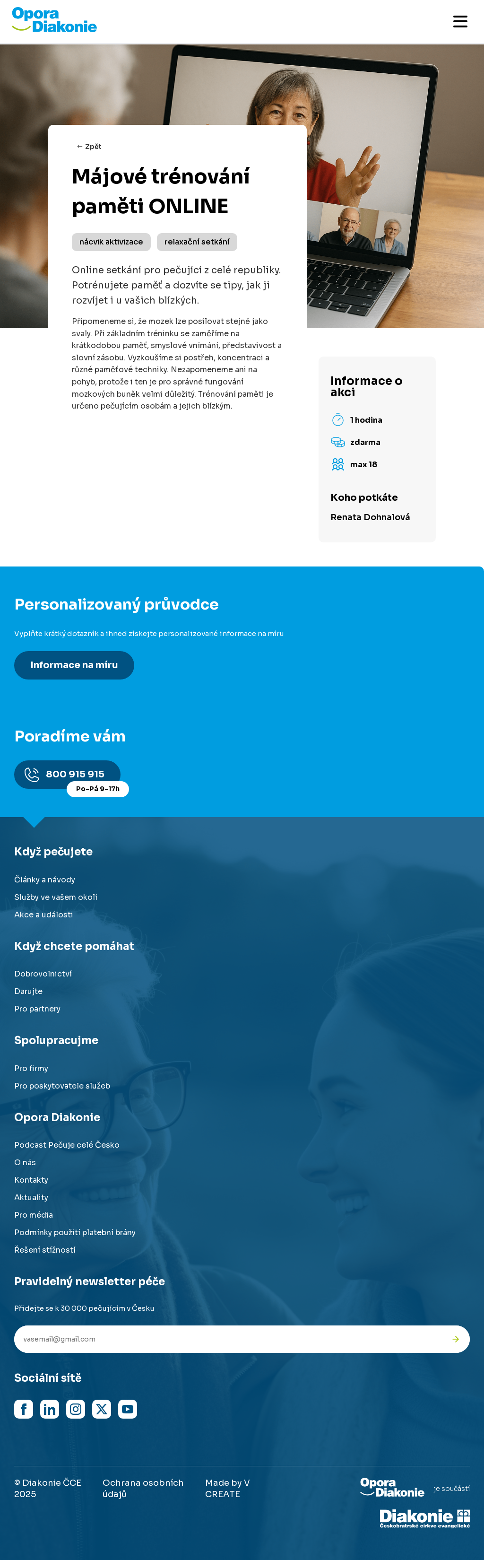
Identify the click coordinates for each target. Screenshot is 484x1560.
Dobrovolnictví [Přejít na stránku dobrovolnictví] (43, 974)
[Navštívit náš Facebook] (23, 1409)
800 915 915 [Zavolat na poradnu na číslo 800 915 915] (83, 778)
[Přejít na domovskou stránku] (54, 30)
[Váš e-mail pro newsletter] (227, 1339)
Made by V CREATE (227, 1488)
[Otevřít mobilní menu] (460, 21)
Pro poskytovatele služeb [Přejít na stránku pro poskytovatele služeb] (62, 1086)
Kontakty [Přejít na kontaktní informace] (31, 1180)
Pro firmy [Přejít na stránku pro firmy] (31, 1068)
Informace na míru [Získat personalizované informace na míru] (74, 665)
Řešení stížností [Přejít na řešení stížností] (45, 1250)
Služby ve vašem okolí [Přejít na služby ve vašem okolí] (55, 897)
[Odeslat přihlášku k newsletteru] (455, 1339)
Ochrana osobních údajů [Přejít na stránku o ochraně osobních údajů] (143, 1488)
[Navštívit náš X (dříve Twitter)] (101, 1409)
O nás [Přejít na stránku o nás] (25, 1163)
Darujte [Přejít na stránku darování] (28, 991)
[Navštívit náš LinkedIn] (49, 1409)
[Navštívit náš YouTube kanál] (127, 1409)
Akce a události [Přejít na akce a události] (43, 915)
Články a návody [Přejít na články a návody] (44, 880)
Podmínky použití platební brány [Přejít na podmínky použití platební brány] (75, 1233)
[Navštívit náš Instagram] (75, 1409)
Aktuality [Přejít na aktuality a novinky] (31, 1198)
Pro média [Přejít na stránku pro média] (33, 1215)
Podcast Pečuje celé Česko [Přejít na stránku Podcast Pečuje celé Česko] (67, 1145)
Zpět (93, 146)
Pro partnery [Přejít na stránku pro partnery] (37, 1009)
